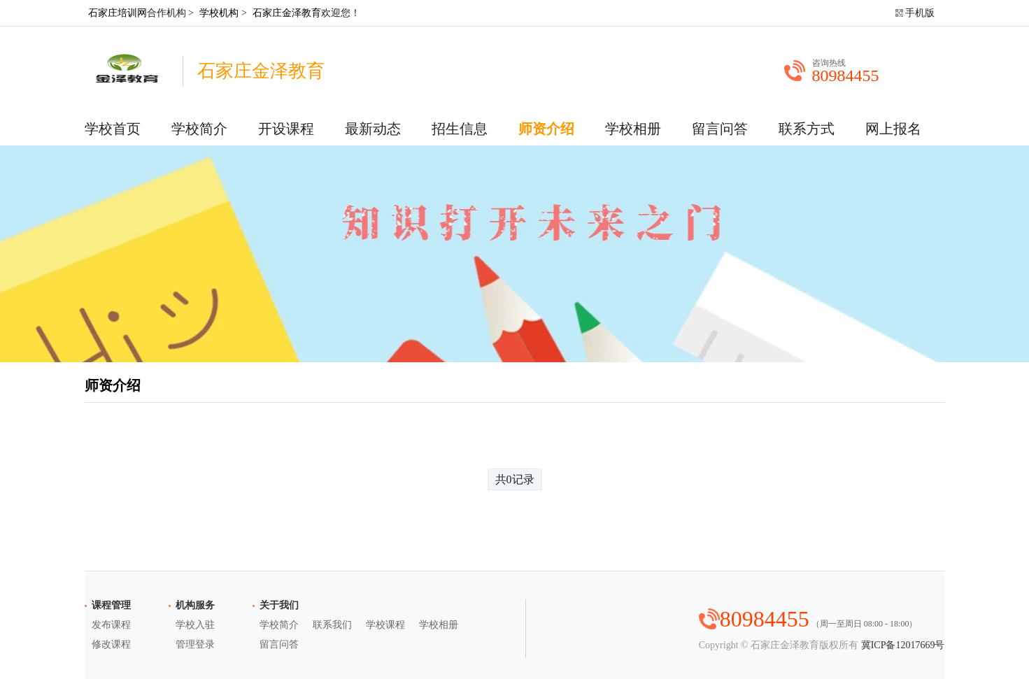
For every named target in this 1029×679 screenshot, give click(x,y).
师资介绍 (546, 128)
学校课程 (385, 625)
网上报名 (893, 128)
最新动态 (373, 128)
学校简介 (199, 128)
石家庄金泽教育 (287, 13)
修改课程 (111, 644)
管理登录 (195, 644)
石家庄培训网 (117, 13)
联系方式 (807, 128)
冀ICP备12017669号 (903, 645)
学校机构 (219, 13)
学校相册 (633, 128)
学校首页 (113, 128)
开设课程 (286, 128)
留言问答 (720, 128)
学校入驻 (195, 625)
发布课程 (111, 625)
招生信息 (460, 128)
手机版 (920, 13)
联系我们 (332, 625)
